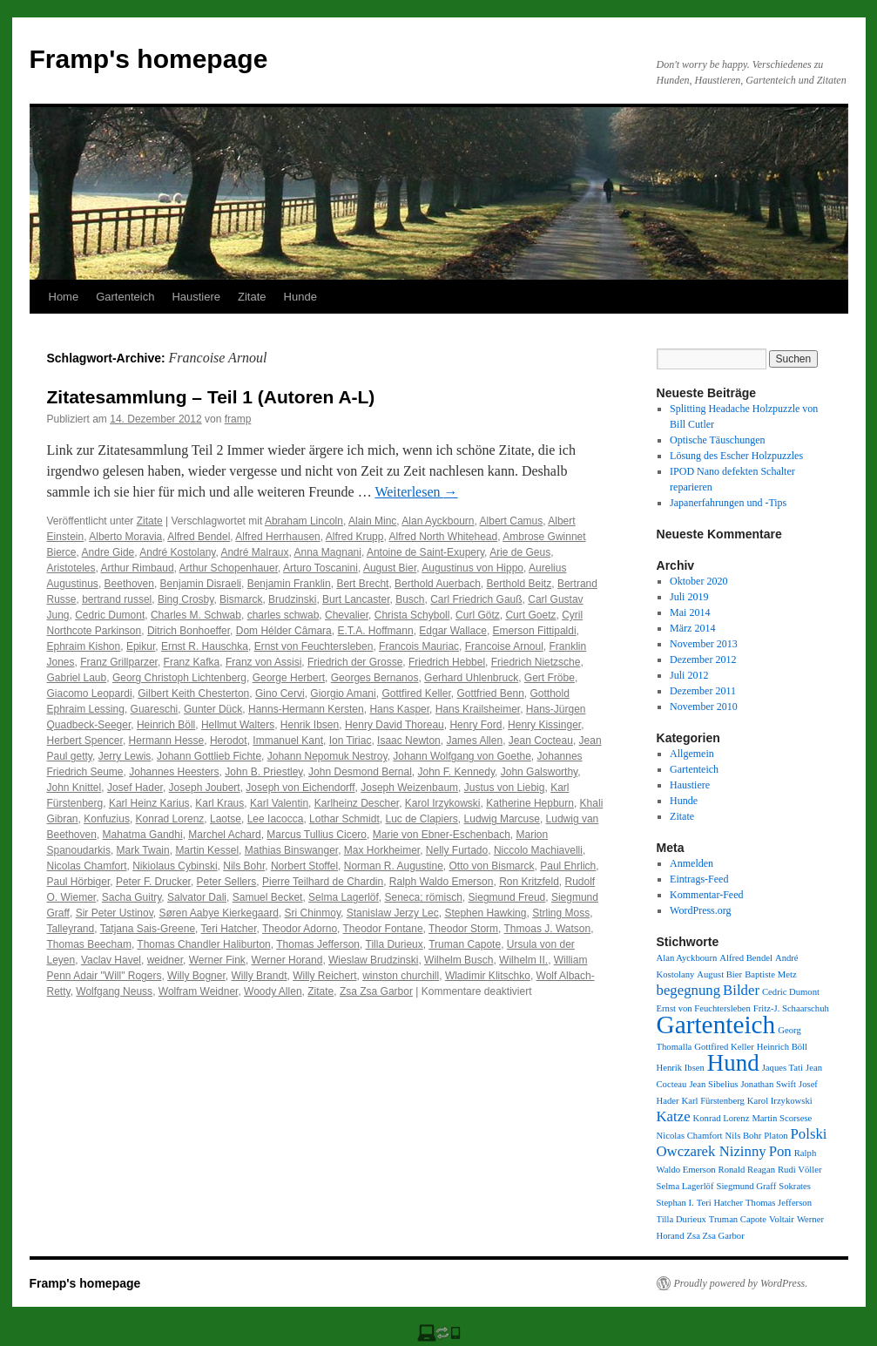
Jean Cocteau (541, 740)
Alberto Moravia (125, 537)
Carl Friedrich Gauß (476, 599)
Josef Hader (135, 787)
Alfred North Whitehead (442, 537)
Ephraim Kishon (84, 646)
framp (238, 419)
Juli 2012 (689, 675)
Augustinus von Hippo (472, 568)
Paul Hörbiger (79, 882)
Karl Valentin (279, 803)
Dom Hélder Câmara (284, 631)
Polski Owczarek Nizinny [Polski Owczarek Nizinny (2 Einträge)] (742, 1143)
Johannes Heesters (174, 772)
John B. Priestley (263, 772)
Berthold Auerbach (438, 584)
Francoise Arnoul (504, 646)
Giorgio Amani (342, 693)
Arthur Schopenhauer (228, 568)
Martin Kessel (207, 850)
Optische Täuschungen (717, 440)
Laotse (225, 819)
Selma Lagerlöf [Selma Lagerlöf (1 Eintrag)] (685, 1186)
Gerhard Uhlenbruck (471, 678)
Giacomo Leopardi (89, 693)
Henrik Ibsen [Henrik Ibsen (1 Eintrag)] (681, 1067)
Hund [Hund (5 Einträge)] (733, 1063)
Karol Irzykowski (443, 803)
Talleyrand (71, 929)
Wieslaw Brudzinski (373, 960)
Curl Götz (477, 615)
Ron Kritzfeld (529, 882)
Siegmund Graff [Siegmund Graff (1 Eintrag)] (746, 1186)
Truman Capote (464, 944)
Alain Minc (372, 521)
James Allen (474, 740)
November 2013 (704, 644)
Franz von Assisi (263, 662)
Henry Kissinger (544, 725)
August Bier (389, 568)
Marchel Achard (224, 835)
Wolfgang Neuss (114, 991)
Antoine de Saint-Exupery (425, 552)
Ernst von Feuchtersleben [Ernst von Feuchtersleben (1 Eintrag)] (704, 1008)
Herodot (228, 740)
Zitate (252, 296)
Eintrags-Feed (699, 879)
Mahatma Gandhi (143, 835)
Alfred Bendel (198, 537)
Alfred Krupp (355, 537)
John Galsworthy (539, 772)
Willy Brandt (259, 976)
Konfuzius (107, 819)
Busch (409, 599)
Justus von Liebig (504, 787)
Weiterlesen (415, 491)
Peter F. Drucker (153, 882)
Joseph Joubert (204, 787)
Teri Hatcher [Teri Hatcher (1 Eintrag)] (720, 1202)
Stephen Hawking (485, 913)
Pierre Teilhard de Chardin (322, 882)
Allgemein (692, 753)
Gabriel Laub (77, 678)
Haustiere (196, 296)
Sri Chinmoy (313, 913)
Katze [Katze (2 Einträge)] (674, 1116)
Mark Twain (143, 850)
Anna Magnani (327, 552)
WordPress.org (700, 910)
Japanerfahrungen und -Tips (728, 503)
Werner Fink (217, 960)
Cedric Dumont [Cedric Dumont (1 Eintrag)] (791, 992)
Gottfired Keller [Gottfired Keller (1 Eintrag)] (723, 1047)
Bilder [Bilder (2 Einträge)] (741, 990)
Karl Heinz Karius (149, 803)
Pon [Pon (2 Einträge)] (780, 1151)
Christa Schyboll (412, 615)
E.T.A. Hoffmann (375, 631)
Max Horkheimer (382, 850)
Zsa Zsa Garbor (376, 991)
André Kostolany (177, 552)
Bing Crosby (185, 599)
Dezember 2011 (703, 691)
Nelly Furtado (457, 850)
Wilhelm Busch (458, 960)
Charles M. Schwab (196, 615)
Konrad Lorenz (170, 819)
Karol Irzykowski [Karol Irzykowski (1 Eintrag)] (780, 1101)
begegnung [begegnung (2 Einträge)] (689, 990)
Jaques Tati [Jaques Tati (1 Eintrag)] (782, 1067)
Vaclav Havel (111, 960)
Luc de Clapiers (421, 819)
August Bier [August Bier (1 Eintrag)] (719, 974)
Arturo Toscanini (320, 568)
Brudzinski (292, 599)
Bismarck (240, 599)
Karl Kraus (219, 803)
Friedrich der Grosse (354, 662)
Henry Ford (475, 725)
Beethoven (129, 584)
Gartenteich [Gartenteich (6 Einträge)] (716, 1024)
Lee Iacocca (275, 819)
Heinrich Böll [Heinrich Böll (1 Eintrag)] (782, 1047)
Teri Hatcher (229, 929)
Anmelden (691, 863)
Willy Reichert (324, 976)
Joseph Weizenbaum (409, 787)
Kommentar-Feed (706, 895)
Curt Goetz (530, 615)
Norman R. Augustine (393, 866)
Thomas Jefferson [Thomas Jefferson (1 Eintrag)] (778, 1202)
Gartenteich (125, 296)
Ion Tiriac (350, 740)
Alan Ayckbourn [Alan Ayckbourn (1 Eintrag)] (687, 958)
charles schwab (283, 615)
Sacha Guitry (131, 897)
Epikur (140, 646)
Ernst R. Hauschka (204, 646)
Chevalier (346, 615)
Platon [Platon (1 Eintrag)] (775, 1135)
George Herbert (289, 678)
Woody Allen (273, 991)
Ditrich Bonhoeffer (188, 631)
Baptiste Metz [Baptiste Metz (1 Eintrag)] (770, 974)
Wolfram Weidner (199, 991)
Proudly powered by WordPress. (741, 1283)
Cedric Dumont (110, 615)
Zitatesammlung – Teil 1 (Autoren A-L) (211, 397)
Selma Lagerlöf (343, 897)
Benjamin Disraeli (200, 584)
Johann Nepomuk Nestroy (327, 756)
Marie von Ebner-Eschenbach (441, 835)
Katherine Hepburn (530, 803)
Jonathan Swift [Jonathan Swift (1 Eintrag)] (768, 1084)
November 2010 (704, 706)
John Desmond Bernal (360, 772)
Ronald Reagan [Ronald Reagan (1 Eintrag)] (746, 1169)
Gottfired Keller (415, 693)
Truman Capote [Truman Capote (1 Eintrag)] (737, 1219)
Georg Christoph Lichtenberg (179, 678)
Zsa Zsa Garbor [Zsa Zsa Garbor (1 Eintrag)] (715, 1236)
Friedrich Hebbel (446, 662)
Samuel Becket (268, 897)
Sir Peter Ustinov (114, 913)
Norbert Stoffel (304, 866)
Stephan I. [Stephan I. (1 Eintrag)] (675, 1202)
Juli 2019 (689, 597)
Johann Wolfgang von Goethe (462, 756)
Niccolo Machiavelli (538, 850)
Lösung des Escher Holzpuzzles (736, 456)
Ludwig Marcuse (502, 819)
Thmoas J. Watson (547, 929)
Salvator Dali (196, 897)
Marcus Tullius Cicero (316, 835)
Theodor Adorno (299, 929)
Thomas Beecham (89, 944)
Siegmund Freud (507, 897)
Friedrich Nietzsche (536, 662)
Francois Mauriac (419, 646)
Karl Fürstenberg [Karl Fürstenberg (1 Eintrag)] (713, 1101)
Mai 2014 (690, 612)
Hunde (300, 296)
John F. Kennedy (457, 772)
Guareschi (155, 709)
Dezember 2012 (703, 659)
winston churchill (400, 976)
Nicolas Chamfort (87, 866)
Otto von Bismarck (492, 866)
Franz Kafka (192, 662)
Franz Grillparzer (119, 662)
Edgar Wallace (453, 631)
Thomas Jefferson (318, 944)
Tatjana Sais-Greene (147, 929)
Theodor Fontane (383, 929)
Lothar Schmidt (344, 819)
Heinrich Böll (166, 725)
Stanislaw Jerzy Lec (393, 913)
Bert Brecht (362, 584)
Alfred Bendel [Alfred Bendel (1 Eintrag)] (745, 958)
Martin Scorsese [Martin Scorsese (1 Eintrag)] (782, 1118)
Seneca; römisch (423, 897)
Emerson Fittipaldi (535, 631)
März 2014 (692, 628)
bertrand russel (117, 599)
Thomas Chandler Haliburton (203, 944)
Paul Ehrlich (568, 866)
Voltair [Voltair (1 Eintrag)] (781, 1219)
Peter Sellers (227, 882)
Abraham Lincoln (304, 521)
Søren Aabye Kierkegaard (218, 913)
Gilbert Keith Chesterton (193, 693)
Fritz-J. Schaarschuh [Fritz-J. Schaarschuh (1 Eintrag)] (791, 1008)
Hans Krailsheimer (477, 709)
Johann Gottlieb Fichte (209, 756)
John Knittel (74, 787)
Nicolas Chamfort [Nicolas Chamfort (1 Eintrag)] (690, 1135)
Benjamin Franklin (289, 584)
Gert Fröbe (549, 678)
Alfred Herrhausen (277, 537)
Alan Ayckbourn (437, 521)
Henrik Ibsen (309, 725)
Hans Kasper (399, 709)
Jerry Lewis (125, 756)
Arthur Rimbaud (137, 568)
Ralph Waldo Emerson (441, 882)
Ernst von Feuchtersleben (314, 646)
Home (64, 296)
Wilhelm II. (523, 960)
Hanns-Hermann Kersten (306, 709)
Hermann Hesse (167, 740)
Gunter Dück (213, 709)
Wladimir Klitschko (487, 976)
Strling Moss (561, 913)
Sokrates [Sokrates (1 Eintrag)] (795, 1186)
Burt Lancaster (355, 599)
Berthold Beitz (519, 584)
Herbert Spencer (85, 740)
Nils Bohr (244, 866)
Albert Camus (511, 521)
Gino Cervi (280, 693)
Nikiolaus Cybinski (174, 866)
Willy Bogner (196, 976)
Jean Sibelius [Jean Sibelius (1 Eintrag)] (713, 1084)
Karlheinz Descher (356, 803)
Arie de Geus (519, 552)
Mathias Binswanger (291, 850)
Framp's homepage (149, 58)
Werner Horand (287, 960)
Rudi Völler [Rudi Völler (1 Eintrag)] (799, 1169)
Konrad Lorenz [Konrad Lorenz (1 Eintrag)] (721, 1118)
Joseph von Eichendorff (300, 787)
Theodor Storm (463, 929)
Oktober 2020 (698, 581)
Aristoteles (71, 568)
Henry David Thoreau (394, 725)
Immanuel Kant (288, 740)
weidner (165, 960)
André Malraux (254, 552)
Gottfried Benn (489, 693)
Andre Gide (108, 552)
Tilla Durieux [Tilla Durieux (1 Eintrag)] (681, 1219)
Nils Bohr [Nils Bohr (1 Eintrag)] (743, 1135)
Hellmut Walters (237, 725)
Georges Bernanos (375, 678)
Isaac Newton (409, 740)
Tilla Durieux (394, 944)
